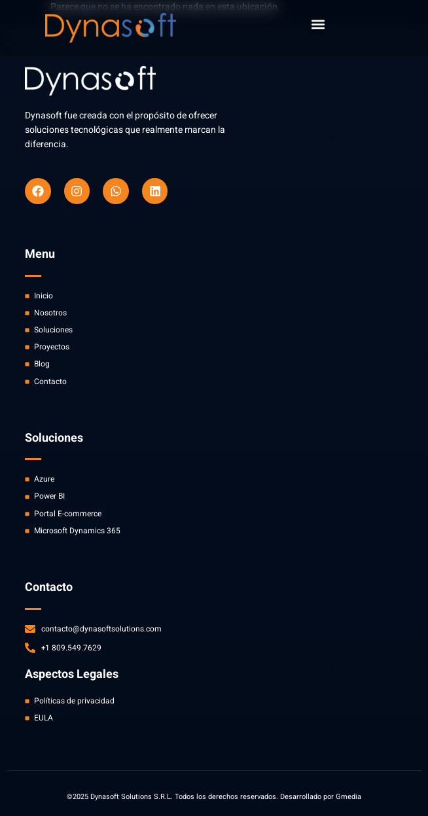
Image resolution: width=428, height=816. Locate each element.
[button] (318, 24)
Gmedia (348, 796)
